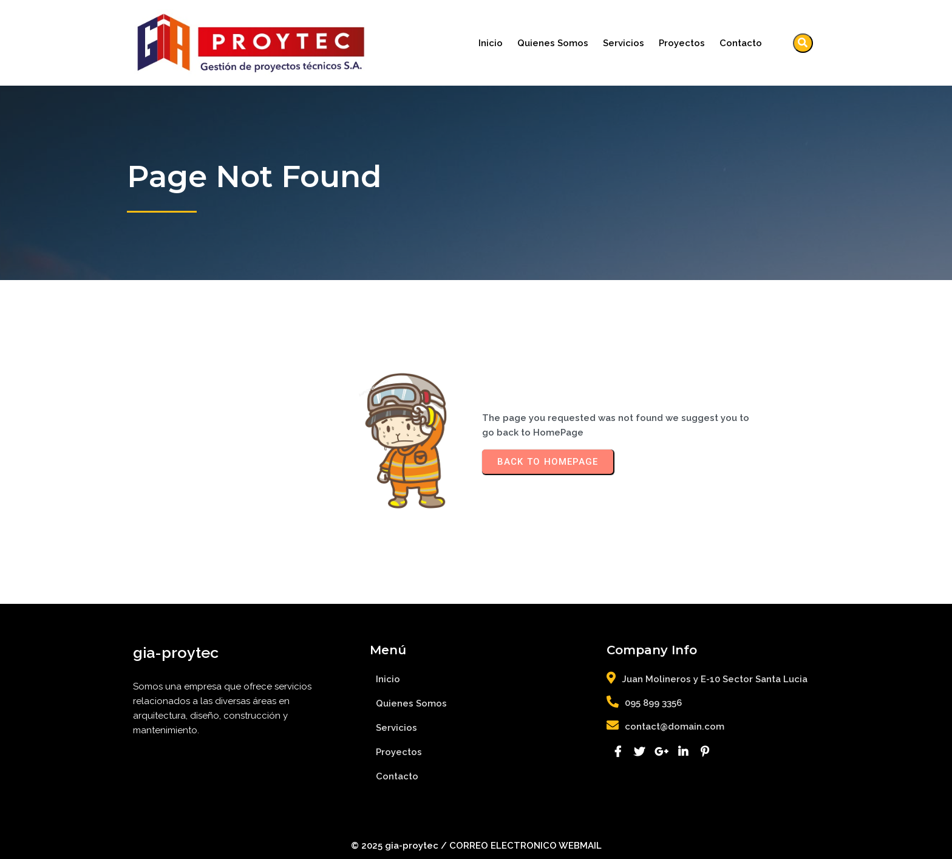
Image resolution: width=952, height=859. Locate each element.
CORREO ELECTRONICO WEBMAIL (525, 845)
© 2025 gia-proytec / (400, 845)
